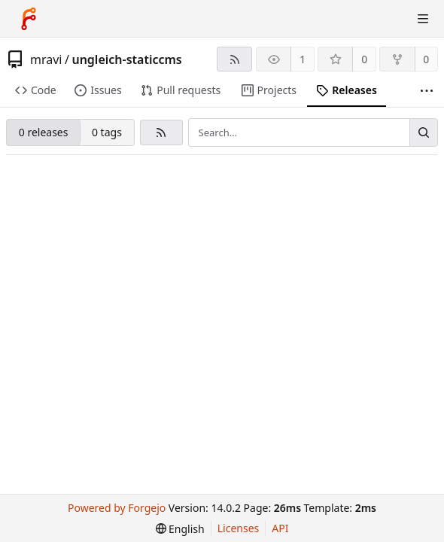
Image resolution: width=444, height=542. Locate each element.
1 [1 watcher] (303, 59)
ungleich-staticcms (126, 59)
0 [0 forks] (426, 59)
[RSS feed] (234, 59)
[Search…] (423, 132)
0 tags (107, 132)
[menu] (180, 529)
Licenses (238, 528)
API (280, 528)
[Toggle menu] (422, 18)
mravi (46, 59)
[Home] (29, 18)
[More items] (426, 91)
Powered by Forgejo (117, 508)
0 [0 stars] (364, 59)
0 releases (43, 132)
